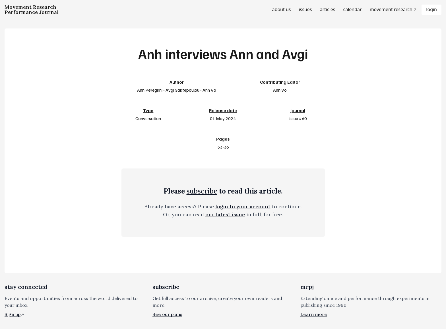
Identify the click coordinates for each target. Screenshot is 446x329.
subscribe (202, 191)
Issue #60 (297, 118)
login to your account (243, 206)
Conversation (148, 118)
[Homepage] (32, 10)
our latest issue (225, 214)
